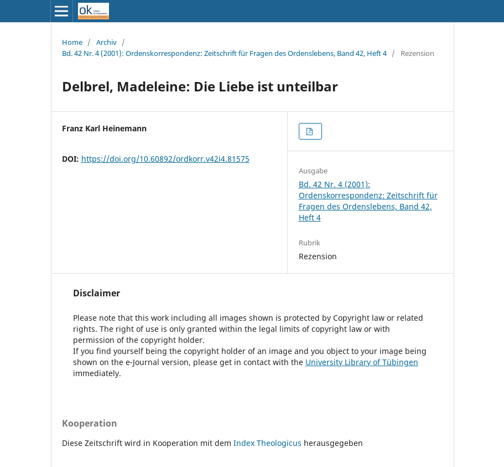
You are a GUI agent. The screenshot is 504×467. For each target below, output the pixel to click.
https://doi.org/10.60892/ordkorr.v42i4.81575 (165, 158)
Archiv (106, 42)
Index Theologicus (268, 443)
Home (72, 42)
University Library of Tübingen (361, 362)
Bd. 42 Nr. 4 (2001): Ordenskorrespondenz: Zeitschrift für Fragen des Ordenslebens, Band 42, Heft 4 (224, 53)
